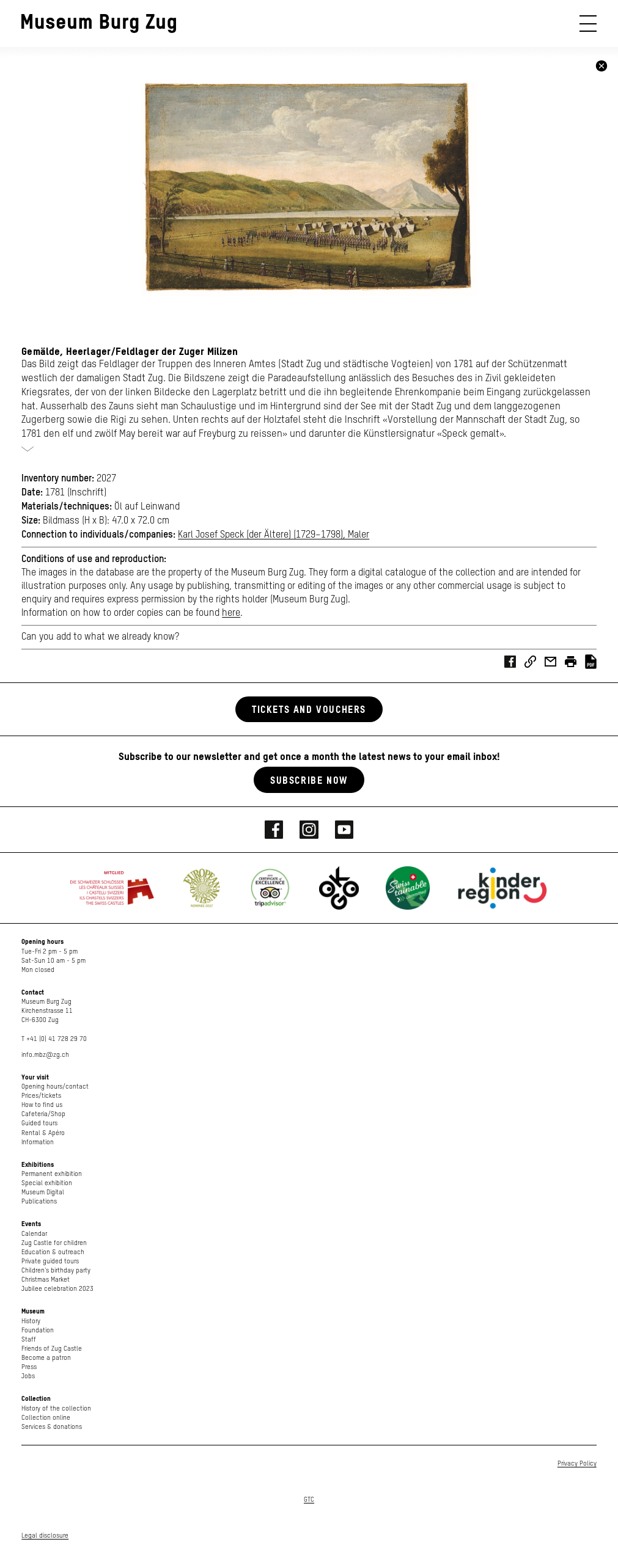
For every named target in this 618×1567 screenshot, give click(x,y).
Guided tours (39, 1123)
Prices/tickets (41, 1095)
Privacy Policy (577, 1463)
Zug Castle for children (54, 1243)
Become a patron (46, 1357)
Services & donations (51, 1426)
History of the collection (56, 1408)
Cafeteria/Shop (43, 1114)
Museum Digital (42, 1192)
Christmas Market (45, 1279)
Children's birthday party (55, 1270)
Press (29, 1367)
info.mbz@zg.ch (45, 1054)
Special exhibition (46, 1183)
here (231, 613)
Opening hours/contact (55, 1086)
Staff (28, 1339)
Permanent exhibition (51, 1174)
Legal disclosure (44, 1535)
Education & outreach (52, 1252)
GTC (309, 1499)
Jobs (28, 1376)
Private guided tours (50, 1261)
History (30, 1321)
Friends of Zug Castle (51, 1348)
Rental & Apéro (43, 1133)
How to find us (41, 1104)
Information (37, 1142)
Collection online (45, 1417)
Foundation (37, 1330)
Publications (39, 1201)
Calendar (34, 1233)
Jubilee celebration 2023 (57, 1288)
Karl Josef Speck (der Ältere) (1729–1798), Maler (273, 535)
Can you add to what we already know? (100, 637)
